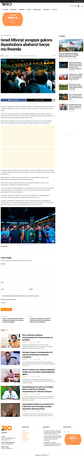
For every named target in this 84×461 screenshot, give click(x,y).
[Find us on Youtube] (78, 6)
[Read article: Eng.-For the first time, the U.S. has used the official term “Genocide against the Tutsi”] (63, 97)
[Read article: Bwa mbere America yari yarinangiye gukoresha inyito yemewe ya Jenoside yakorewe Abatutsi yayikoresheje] (71, 45)
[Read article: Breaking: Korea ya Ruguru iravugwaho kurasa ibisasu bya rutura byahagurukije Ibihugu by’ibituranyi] (63, 77)
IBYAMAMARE (15, 35)
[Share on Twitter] (39, 100)
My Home (5, 9)
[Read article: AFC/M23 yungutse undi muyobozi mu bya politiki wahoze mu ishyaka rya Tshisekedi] (63, 107)
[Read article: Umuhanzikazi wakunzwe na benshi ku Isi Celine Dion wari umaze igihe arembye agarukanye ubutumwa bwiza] (10, 410)
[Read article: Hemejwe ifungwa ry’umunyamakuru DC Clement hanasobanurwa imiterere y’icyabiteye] (10, 358)
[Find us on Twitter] (73, 6)
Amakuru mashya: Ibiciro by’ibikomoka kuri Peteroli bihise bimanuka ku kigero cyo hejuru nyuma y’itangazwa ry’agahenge (75, 65)
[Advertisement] (54, 23)
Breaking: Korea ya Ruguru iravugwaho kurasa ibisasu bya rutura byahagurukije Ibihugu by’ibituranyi (52, 444)
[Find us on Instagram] (75, 6)
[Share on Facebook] (13, 100)
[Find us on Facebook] (70, 6)
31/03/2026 (34, 411)
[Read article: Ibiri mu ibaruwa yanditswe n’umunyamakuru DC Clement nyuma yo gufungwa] (10, 341)
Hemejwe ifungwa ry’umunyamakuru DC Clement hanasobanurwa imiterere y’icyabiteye (37, 354)
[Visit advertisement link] (12, 19)
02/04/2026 (34, 359)
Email (2, 289)
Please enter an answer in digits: (8, 299)
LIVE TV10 (54, 9)
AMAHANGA (22, 9)
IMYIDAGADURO (37, 9)
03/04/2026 (34, 342)
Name (3, 282)
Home (2, 35)
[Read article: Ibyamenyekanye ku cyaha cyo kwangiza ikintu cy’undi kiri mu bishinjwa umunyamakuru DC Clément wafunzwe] (10, 393)
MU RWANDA (13, 9)
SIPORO (29, 9)
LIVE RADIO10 (46, 9)
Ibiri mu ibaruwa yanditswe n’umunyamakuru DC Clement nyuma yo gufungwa (37, 337)
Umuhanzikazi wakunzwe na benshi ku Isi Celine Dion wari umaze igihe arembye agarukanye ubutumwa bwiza (38, 406)
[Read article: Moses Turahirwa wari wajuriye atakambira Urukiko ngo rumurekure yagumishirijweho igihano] (10, 375)
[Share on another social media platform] (53, 100)
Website (31, 289)
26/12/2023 (14, 55)
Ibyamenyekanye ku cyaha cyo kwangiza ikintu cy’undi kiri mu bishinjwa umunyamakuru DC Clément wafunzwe (37, 389)
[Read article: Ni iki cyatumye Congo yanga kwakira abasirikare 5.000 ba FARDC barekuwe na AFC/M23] (63, 87)
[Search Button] (82, 6)
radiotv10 (7, 55)
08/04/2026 (70, 58)
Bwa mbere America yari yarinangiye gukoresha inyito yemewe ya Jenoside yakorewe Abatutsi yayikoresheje (69, 55)
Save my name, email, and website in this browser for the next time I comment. (20, 295)
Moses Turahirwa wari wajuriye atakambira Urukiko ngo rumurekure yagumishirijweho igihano (38, 372)
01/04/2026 (34, 376)
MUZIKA (34, 55)
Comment (3, 264)
